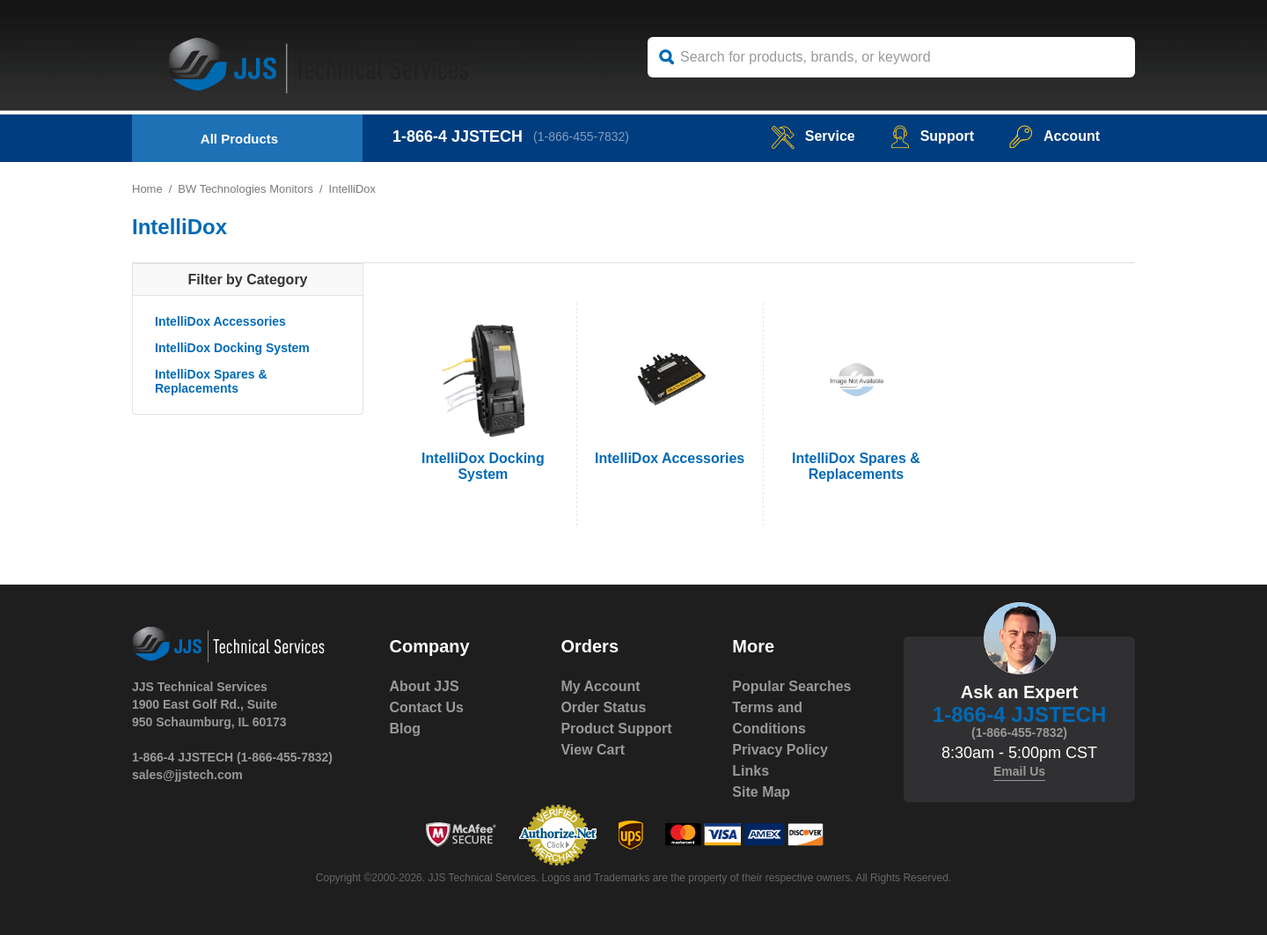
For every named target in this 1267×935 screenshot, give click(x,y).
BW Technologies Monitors (245, 188)
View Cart (592, 749)
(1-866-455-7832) (581, 136)
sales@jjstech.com (187, 775)
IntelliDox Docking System (232, 348)
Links (750, 770)
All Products (239, 138)
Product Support (615, 728)
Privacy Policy (780, 749)
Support (932, 136)
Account (1054, 136)
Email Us (1019, 771)
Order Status (603, 707)
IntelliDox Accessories (220, 321)
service (813, 136)
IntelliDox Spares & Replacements (211, 381)
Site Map (761, 791)
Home (147, 188)
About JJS (424, 686)
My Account (600, 686)
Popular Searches (791, 686)
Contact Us (427, 707)
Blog (405, 728)
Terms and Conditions (769, 718)
